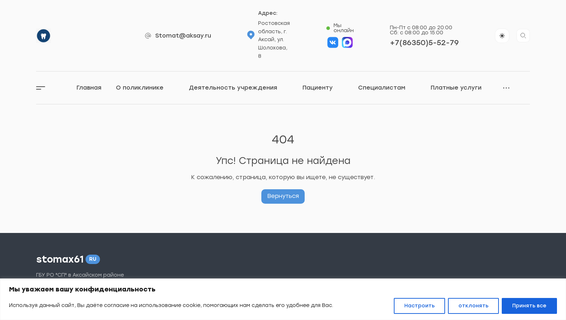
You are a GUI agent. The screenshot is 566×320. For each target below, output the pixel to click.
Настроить (419, 306)
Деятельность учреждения (238, 87)
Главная (89, 87)
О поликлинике (145, 87)
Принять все (529, 306)
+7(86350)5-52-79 (424, 42)
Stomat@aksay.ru (183, 36)
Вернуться (283, 196)
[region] (283, 299)
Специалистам (387, 87)
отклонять (473, 306)
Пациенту (323, 87)
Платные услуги (461, 87)
